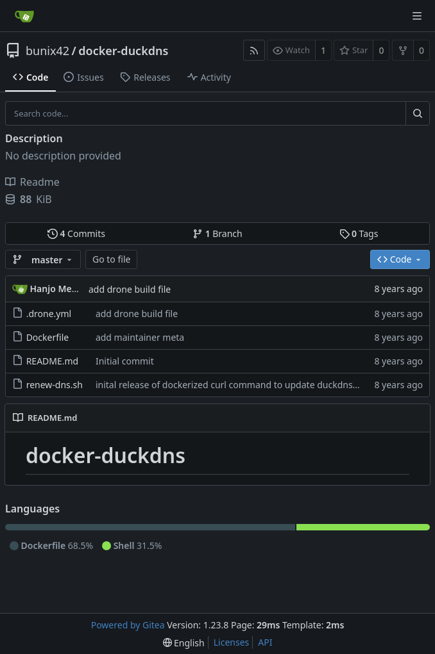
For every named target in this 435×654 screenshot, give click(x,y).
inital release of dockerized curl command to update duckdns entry (236, 385)
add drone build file (130, 289)
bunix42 (47, 50)
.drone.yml (48, 313)
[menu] (184, 643)
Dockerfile (47, 337)
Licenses (232, 642)
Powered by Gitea (128, 625)
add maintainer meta (140, 337)
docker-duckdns (123, 50)
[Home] (24, 16)
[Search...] (417, 113)
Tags (359, 233)
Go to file (111, 259)
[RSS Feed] (254, 50)
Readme (32, 182)
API (265, 642)
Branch (217, 233)
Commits (76, 233)
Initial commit (125, 361)
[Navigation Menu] (417, 16)
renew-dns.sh (54, 385)
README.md (52, 361)
